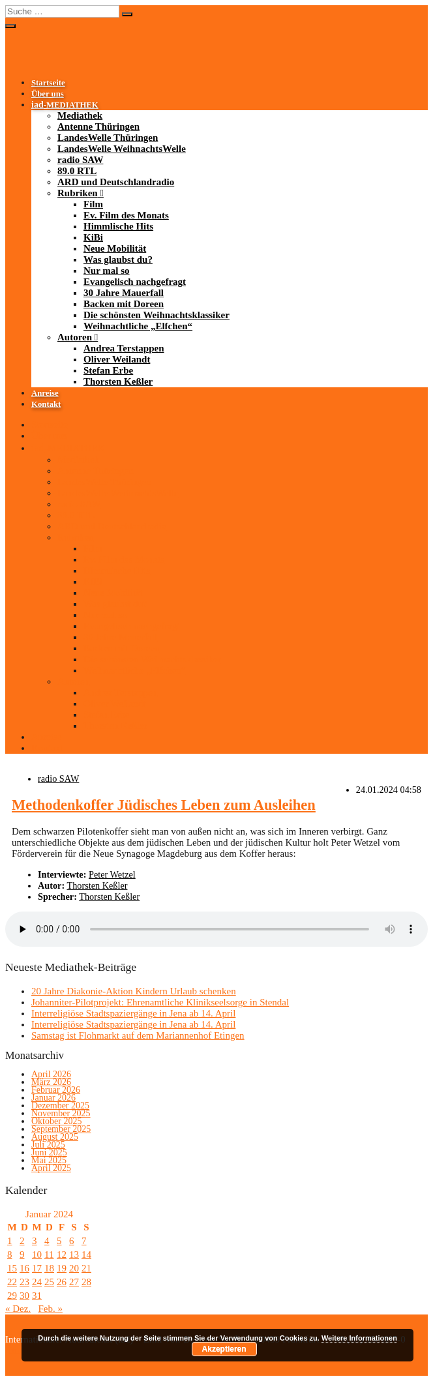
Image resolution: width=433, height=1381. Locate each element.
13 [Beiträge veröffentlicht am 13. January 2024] (74, 1254)
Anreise (45, 393)
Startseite (48, 82)
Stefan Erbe (108, 370)
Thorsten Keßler (118, 381)
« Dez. (18, 1308)
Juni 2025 (49, 1152)
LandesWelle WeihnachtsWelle (121, 148)
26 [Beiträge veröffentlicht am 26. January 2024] (62, 1282)
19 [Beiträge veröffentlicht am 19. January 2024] (62, 1268)
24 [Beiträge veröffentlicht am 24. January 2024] (37, 1282)
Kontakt (46, 404)
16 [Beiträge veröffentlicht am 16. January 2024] (24, 1268)
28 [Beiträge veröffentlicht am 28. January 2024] (86, 1282)
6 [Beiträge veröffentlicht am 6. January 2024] (71, 1241)
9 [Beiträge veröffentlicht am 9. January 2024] (22, 1254)
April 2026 (51, 1074)
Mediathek (79, 115)
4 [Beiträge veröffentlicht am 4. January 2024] (47, 1241)
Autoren (74, 337)
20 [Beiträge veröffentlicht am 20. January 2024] (74, 1268)
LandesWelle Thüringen (107, 137)
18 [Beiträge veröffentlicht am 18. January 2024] (49, 1268)
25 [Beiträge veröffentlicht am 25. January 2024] (49, 1282)
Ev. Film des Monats (126, 215)
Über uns (47, 93)
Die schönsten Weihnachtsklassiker (156, 315)
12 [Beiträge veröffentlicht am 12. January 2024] (62, 1254)
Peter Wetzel (112, 874)
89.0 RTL (77, 171)
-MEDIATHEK (64, 105)
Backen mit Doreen (123, 304)
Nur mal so (106, 270)
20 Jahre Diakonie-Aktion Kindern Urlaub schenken (133, 991)
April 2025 (51, 1168)
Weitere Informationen (359, 1338)
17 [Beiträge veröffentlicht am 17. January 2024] (37, 1268)
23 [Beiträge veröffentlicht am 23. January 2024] (24, 1282)
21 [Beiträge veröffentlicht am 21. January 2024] (86, 1268)
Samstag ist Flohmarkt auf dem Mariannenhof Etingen (138, 1035)
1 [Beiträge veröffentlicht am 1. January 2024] (9, 1241)
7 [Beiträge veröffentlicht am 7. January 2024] (84, 1241)
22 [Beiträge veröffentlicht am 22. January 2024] (12, 1282)
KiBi (93, 237)
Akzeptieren (224, 1349)
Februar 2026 (55, 1090)
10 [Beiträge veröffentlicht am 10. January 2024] (37, 1254)
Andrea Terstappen (123, 348)
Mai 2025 (49, 1160)
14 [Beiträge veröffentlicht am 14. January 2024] (86, 1254)
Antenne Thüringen (98, 126)
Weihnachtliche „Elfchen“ (137, 326)
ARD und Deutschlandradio (115, 182)
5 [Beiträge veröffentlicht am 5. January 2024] (59, 1241)
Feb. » (50, 1308)
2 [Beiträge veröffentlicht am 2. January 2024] (22, 1241)
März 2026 (51, 1082)
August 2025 (54, 1137)
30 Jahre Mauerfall (123, 293)
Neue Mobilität (114, 248)
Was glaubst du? (118, 259)
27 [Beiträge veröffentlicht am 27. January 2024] (74, 1282)
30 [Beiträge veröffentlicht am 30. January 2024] (24, 1295)
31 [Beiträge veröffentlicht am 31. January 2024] (37, 1295)
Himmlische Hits (118, 226)
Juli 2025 (48, 1145)
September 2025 (61, 1129)
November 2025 (61, 1113)
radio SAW (80, 160)
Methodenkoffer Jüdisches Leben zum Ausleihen (164, 805)
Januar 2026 (53, 1098)
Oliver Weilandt (116, 359)
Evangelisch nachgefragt (134, 281)
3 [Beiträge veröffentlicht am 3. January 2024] (34, 1241)
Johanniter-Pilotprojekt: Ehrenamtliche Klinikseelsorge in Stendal (160, 1002)
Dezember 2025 (60, 1105)
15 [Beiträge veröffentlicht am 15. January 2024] (12, 1268)
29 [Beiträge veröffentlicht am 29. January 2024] (12, 1295)
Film (93, 204)
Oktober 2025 (56, 1121)
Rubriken (77, 193)
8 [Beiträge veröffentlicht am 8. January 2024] (9, 1254)
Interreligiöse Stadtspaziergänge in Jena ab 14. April (133, 1013)
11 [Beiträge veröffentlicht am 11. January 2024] (48, 1254)
